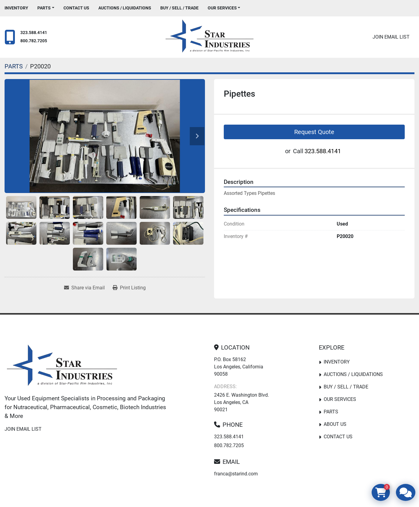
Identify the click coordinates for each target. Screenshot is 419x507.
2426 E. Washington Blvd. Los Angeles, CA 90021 (241, 402)
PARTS (44, 7)
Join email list (391, 37)
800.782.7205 (33, 40)
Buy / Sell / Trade (179, 7)
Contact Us (76, 7)
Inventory (16, 7)
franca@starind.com (236, 474)
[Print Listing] (129, 288)
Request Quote (314, 132)
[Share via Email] (84, 288)
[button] (45, 8)
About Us (335, 424)
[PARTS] (14, 66)
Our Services (222, 7)
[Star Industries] (62, 366)
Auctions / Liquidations (124, 7)
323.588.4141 (33, 32)
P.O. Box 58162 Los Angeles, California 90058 (238, 367)
